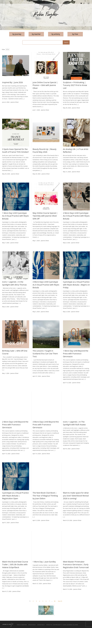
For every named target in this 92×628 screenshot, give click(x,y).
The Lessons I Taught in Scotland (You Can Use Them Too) (45, 354)
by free (75, 34)
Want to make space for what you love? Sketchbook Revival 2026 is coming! (76, 496)
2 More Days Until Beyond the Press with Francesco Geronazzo (15, 425)
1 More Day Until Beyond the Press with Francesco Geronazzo (75, 354)
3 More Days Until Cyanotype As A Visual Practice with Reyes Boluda (46, 285)
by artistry (56, 34)
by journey (16, 34)
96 (54, 601)
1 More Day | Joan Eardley (44, 561)
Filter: (3, 49)
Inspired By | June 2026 (12, 82)
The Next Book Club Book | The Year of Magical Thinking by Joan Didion (45, 496)
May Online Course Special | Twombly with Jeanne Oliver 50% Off (45, 216)
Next (60, 601)
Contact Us (49, 624)
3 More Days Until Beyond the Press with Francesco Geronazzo (46, 425)
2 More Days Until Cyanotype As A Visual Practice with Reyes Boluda (76, 216)
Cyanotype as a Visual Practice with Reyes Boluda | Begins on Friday (76, 285)
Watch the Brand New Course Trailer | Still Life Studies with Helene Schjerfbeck (15, 564)
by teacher (36, 34)
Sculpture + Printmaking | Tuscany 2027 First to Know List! (75, 85)
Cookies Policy (41, 624)
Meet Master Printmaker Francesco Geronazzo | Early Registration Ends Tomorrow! (76, 564)
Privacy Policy (32, 624)
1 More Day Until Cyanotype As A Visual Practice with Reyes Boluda (15, 216)
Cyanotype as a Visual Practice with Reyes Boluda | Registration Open (15, 496)
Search (66, 42)
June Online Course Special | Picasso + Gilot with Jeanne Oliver (45, 85)
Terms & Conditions (22, 624)
